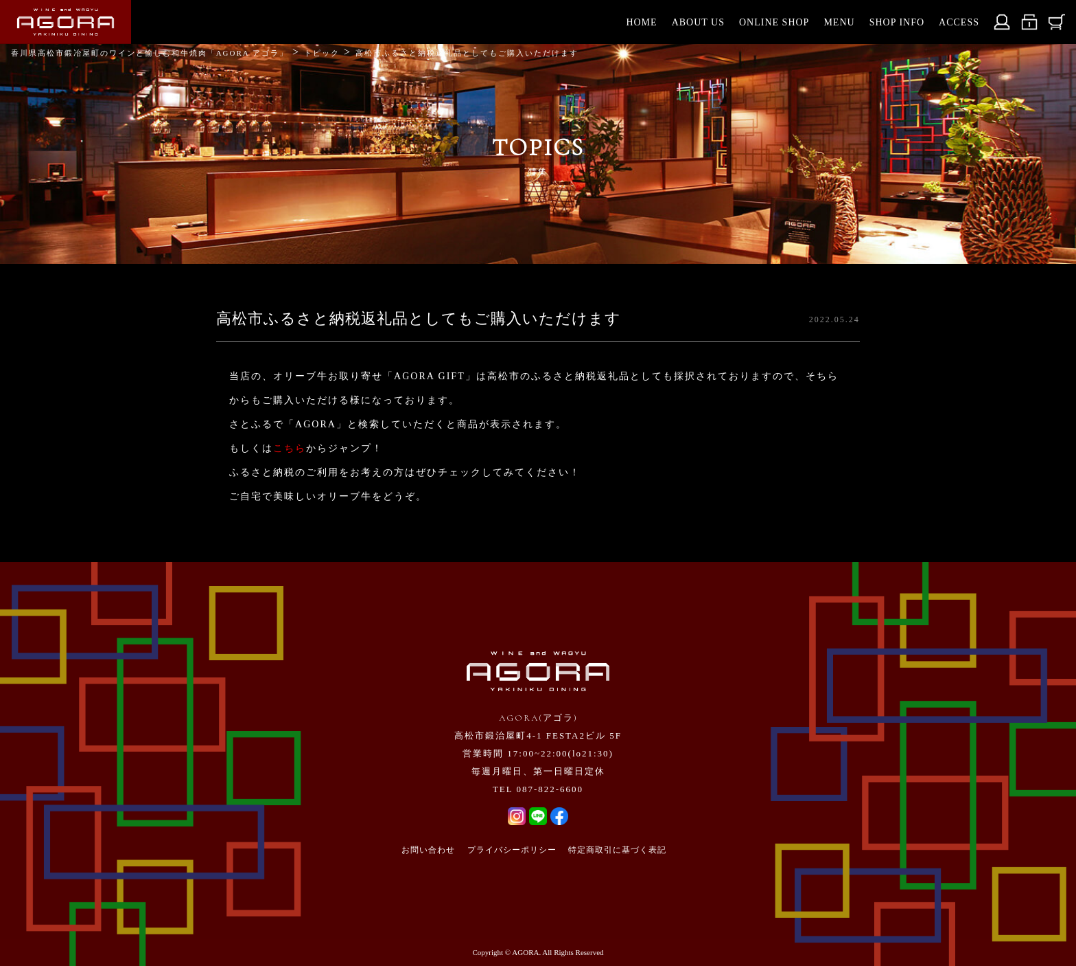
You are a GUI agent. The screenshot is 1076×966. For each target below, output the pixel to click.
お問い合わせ (428, 850)
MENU (838, 22)
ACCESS (959, 22)
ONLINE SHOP (774, 22)
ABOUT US (698, 22)
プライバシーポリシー (512, 850)
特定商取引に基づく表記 (617, 850)
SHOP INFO (896, 22)
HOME (641, 22)
